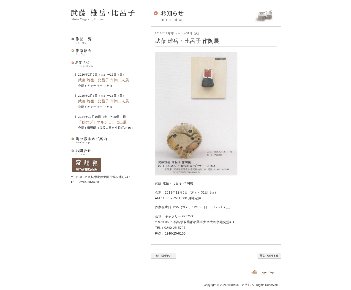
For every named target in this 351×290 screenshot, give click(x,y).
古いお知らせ (163, 255)
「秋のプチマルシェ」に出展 (102, 122)
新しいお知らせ (269, 255)
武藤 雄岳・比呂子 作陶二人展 (103, 80)
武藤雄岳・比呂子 (238, 285)
